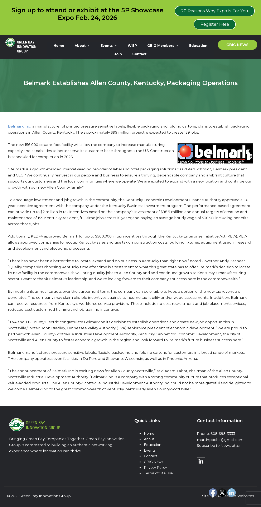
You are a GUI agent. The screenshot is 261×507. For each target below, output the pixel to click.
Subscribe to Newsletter (219, 445)
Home (59, 46)
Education (198, 46)
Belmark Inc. (19, 126)
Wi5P (132, 46)
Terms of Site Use (158, 473)
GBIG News (153, 462)
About (82, 46)
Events (109, 46)
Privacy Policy (155, 468)
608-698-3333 (223, 434)
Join (118, 54)
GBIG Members (163, 46)
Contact (139, 54)
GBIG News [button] (237, 45)
